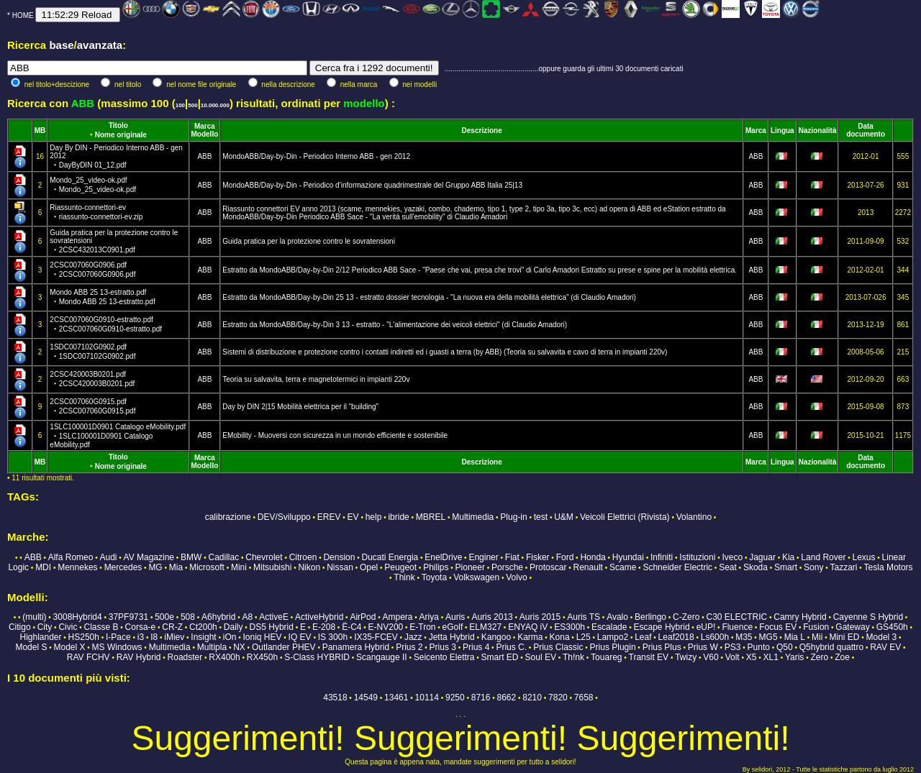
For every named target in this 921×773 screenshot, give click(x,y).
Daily (233, 627)
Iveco (732, 557)
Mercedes (123, 567)
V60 (710, 657)
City (45, 627)
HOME (23, 15)
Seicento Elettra (444, 657)
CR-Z (172, 627)
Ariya (429, 617)
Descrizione (482, 130)
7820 (558, 697)
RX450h (262, 657)
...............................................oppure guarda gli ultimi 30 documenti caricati (564, 69)
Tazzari (844, 567)
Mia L (794, 637)
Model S (31, 647)
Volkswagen (476, 577)
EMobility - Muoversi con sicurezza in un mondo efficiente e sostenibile (335, 435)
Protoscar (548, 567)
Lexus (863, 557)
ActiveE (274, 617)
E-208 (323, 627)
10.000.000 (215, 105)
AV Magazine (149, 557)
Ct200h (203, 627)
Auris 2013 (491, 617)
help (374, 517)
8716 (481, 697)
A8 (247, 617)
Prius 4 (476, 647)
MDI (43, 567)
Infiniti (661, 557)
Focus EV (778, 627)
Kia (788, 557)
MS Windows (117, 647)
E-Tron (422, 627)
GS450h (892, 627)
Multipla (212, 647)
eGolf (453, 627)
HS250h (83, 637)
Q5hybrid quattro (831, 647)
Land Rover (823, 557)
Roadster (185, 657)
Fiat (512, 557)
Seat (728, 567)
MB (40, 130)
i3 (140, 637)
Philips (435, 567)
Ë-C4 (351, 627)
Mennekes (77, 567)
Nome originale (121, 135)
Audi (108, 557)
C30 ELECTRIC (737, 617)
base (61, 45)
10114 (427, 697)
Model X (69, 647)
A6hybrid (218, 617)
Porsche (507, 567)
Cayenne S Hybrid (868, 617)
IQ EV (300, 637)
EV (353, 517)
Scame (622, 567)
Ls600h (715, 637)
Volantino (694, 517)
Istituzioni (697, 557)
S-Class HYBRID (317, 657)
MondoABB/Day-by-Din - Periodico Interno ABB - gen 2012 (316, 156)
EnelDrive (443, 557)
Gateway (852, 627)
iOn (230, 637)
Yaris (794, 657)
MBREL (430, 517)
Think (404, 577)
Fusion (816, 627)
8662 (507, 697)
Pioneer (470, 567)
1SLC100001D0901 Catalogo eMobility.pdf (118, 436)
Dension (339, 557)
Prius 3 (443, 647)
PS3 (733, 647)
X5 (751, 657)
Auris (455, 617)
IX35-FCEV (376, 637)
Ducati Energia (390, 557)
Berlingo (650, 617)
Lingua (782, 130)
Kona (560, 637)
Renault (588, 567)
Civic (67, 627)
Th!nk (573, 657)
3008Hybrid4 (77, 617)
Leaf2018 (676, 637)
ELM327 (485, 627)
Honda (592, 557)
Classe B (100, 627)
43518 (335, 697)
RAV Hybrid (139, 657)
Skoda (755, 567)
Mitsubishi (272, 567)
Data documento (865, 130)
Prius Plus (662, 647)
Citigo (20, 627)
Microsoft (206, 567)
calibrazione (228, 517)
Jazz (413, 637)
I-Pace (118, 637)
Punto (759, 647)
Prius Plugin (613, 647)
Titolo (118, 125)
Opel (369, 567)
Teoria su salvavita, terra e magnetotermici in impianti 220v (315, 379)
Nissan (340, 567)
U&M (563, 517)
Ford (565, 557)
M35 (743, 637)
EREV (329, 517)
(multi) (34, 617)
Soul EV (540, 657)
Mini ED (844, 637)
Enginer (483, 557)
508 (188, 617)
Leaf (643, 637)
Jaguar (762, 557)
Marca (204, 126)
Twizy (686, 657)
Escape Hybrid (662, 627)
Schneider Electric (677, 567)
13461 (396, 697)
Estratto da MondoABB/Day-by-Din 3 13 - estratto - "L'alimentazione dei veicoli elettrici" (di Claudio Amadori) (394, 325)
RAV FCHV (88, 657)
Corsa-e (140, 627)
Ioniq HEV (262, 637)
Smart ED (500, 657)
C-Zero (686, 617)
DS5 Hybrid (272, 627)
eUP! (706, 627)
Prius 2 (409, 647)
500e (164, 617)
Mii (817, 637)
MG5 (768, 637)
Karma (530, 637)
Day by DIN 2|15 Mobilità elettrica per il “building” (300, 407)
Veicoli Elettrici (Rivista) (625, 517)
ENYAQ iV (528, 627)
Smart (785, 567)
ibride (398, 517)
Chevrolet (263, 557)
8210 (532, 697)
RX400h (224, 657)
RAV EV (885, 647)
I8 (154, 637)
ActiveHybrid (319, 617)
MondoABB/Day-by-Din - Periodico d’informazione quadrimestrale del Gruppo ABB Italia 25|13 (372, 185)
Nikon (309, 567)
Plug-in (513, 517)
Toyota (434, 577)
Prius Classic (558, 647)
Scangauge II (381, 657)
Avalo (617, 617)
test (541, 517)
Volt (732, 657)
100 (180, 105)
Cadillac (224, 557)
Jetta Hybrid (452, 637)
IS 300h (333, 637)
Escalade (609, 627)
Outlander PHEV (284, 647)
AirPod (363, 617)
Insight (203, 637)
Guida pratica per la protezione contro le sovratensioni (308, 241)
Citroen (303, 557)
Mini (239, 567)
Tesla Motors (888, 567)
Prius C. (511, 647)
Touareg (606, 657)
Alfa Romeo (71, 557)
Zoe (842, 657)
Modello (205, 134)
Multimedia (473, 517)
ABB (204, 156)
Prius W (703, 647)
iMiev (174, 637)
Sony (813, 567)
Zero (819, 657)
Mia (176, 567)
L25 (583, 637)
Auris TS (583, 617)
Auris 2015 (540, 617)
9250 (455, 697)
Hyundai (628, 557)
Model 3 (881, 637)
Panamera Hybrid (355, 647)
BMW (191, 557)
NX (239, 647)
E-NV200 (386, 627)
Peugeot (400, 567)
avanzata (99, 45)
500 (192, 105)
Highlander (40, 637)
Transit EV (649, 657)
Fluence (737, 627)
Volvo (516, 577)
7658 (584, 697)
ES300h (569, 627)
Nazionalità (818, 130)
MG (155, 567)
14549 (366, 697)
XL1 (771, 657)
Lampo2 (612, 637)
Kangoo (496, 637)
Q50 (784, 647)
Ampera (397, 617)
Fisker (538, 557)
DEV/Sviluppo (284, 517)
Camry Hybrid (799, 617)
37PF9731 (128, 617)
